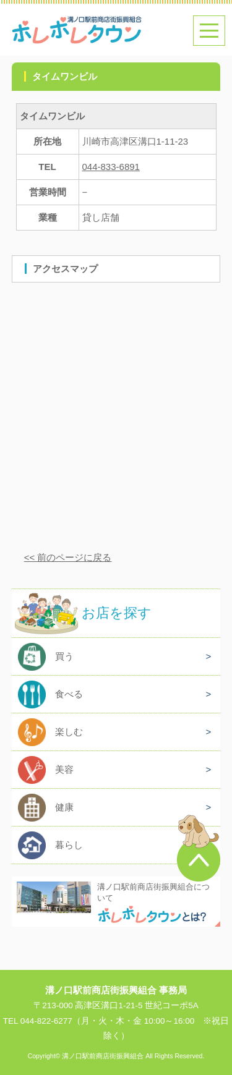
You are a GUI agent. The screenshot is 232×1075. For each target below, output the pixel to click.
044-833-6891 (111, 166)
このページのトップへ (198, 848)
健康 (64, 807)
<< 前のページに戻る (68, 557)
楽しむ (69, 731)
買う (64, 656)
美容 (64, 769)
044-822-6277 (46, 1021)
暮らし (69, 844)
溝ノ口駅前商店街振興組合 (103, 1056)
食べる (69, 694)
